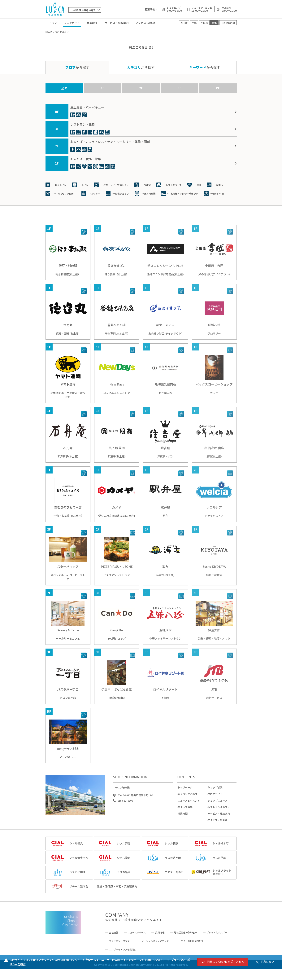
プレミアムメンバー (216, 932)
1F (102, 88)
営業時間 (92, 23)
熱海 (214, 22)
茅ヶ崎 (184, 22)
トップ (53, 23)
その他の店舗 (228, 22)
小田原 (204, 22)
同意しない (264, 962)
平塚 (194, 22)
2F (141, 88)
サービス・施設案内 (117, 23)
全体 (64, 88)
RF (218, 88)
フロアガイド (72, 23)
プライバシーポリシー (120, 941)
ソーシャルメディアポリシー (156, 941)
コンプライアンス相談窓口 (123, 949)
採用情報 (159, 932)
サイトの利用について (192, 941)
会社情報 (113, 932)
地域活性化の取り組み (185, 932)
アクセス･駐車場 (145, 23)
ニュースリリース (137, 932)
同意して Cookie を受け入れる (223, 962)
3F (179, 88)
